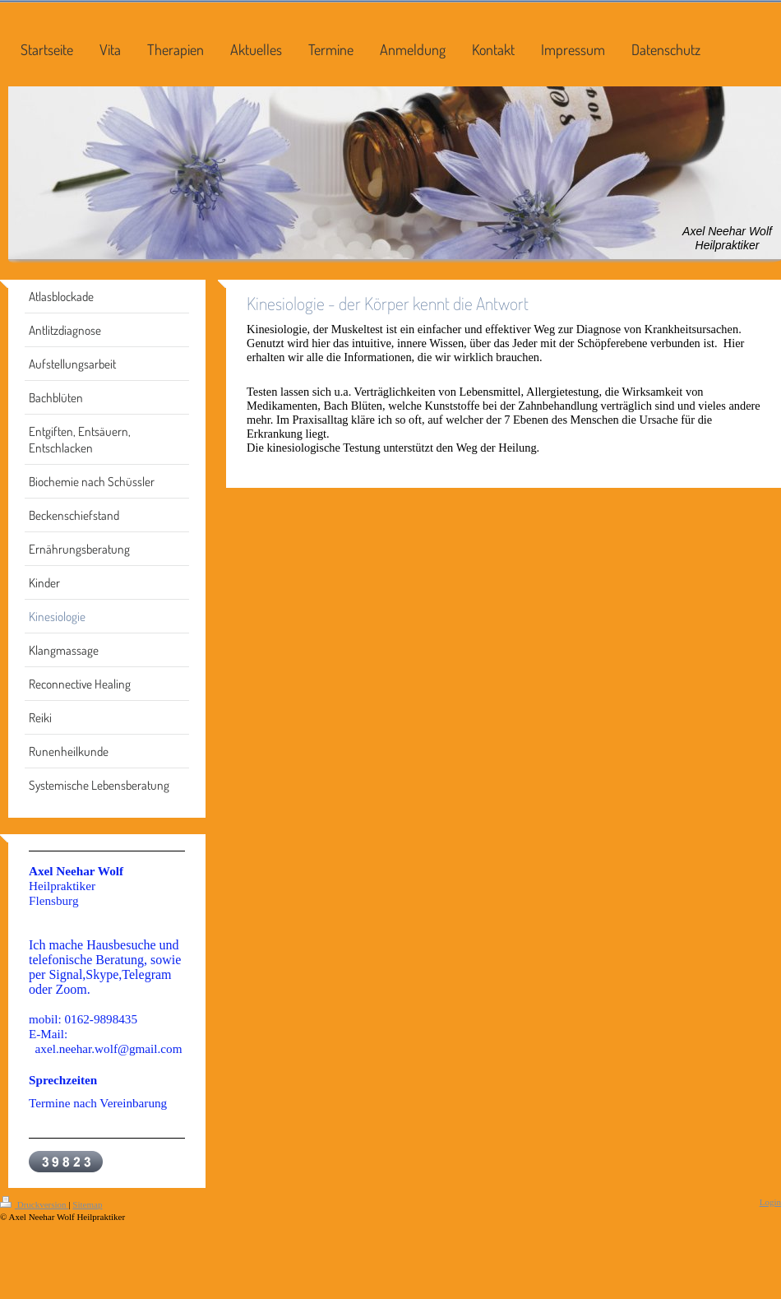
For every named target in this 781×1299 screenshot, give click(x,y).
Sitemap (87, 1204)
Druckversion (34, 1204)
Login (770, 1202)
